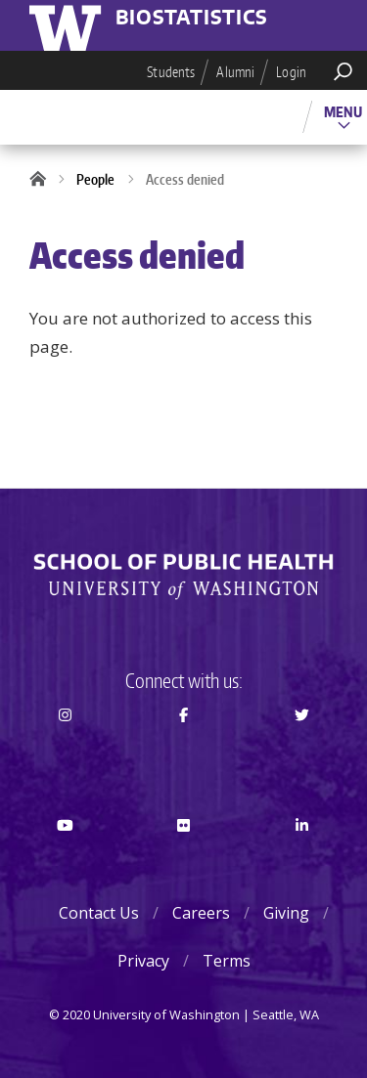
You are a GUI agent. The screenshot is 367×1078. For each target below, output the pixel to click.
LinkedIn (301, 860)
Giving (286, 913)
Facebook (184, 749)
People (95, 179)
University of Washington (68, 25)
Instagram (65, 749)
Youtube (65, 860)
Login (291, 72)
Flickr (184, 860)
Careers (201, 913)
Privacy (143, 960)
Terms (227, 960)
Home (44, 180)
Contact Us (99, 913)
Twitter (301, 749)
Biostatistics (191, 18)
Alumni (235, 72)
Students (171, 72)
